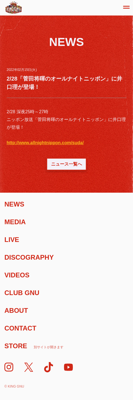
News (14, 204)
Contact (20, 328)
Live (11, 239)
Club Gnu (21, 292)
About (16, 310)
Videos (17, 275)
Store (33, 346)
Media (15, 222)
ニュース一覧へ (66, 164)
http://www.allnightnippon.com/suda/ (45, 142)
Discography (29, 257)
